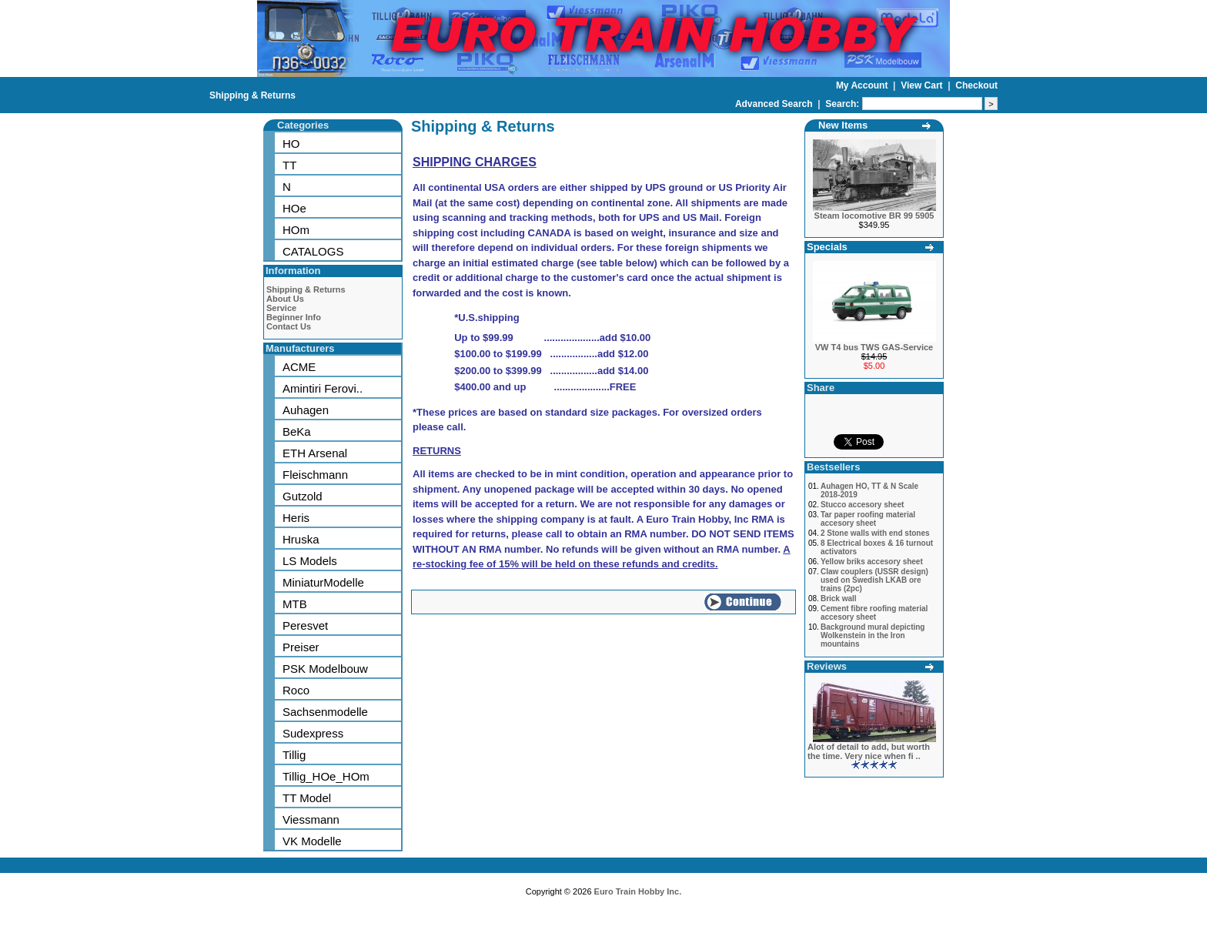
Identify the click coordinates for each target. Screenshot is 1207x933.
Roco (296, 690)
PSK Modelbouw (325, 668)
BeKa (297, 431)
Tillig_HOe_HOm (326, 776)
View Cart (923, 85)
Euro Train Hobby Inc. (638, 891)
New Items (843, 125)
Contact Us (288, 326)
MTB (295, 603)
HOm (296, 229)
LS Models (310, 560)
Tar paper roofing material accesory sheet (868, 518)
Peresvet (305, 625)
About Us (285, 298)
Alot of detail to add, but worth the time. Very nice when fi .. (868, 751)
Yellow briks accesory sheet (872, 561)
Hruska (301, 539)
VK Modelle (312, 841)
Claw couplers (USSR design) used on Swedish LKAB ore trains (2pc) (874, 580)
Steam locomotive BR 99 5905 (874, 215)
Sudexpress (313, 733)
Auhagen (306, 409)
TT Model (307, 797)
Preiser (301, 647)
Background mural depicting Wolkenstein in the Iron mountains (873, 635)
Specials (827, 246)
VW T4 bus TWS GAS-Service (874, 347)
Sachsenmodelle (325, 711)
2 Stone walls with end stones (875, 533)
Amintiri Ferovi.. (323, 388)
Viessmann (311, 819)
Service (281, 308)
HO (291, 143)
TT (289, 165)
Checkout (976, 85)
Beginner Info (293, 317)
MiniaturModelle (323, 582)
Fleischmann (315, 474)
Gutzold (303, 496)
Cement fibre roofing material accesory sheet (874, 612)
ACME (299, 366)
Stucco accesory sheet (862, 504)
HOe (294, 208)
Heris (296, 517)
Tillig (294, 754)
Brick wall (839, 598)
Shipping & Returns (252, 95)
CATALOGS (313, 251)
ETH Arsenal (315, 453)
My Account (863, 85)
